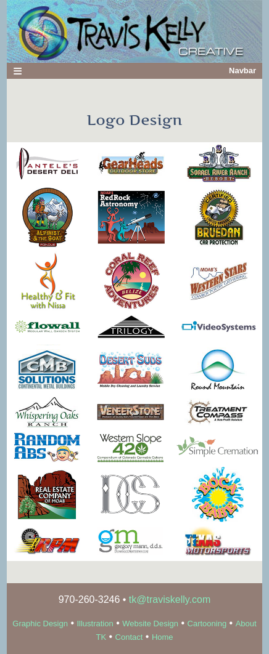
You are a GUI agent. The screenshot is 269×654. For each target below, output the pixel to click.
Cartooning (207, 623)
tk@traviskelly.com (169, 599)
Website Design (150, 623)
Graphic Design (40, 623)
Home (162, 637)
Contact (129, 637)
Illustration (95, 623)
